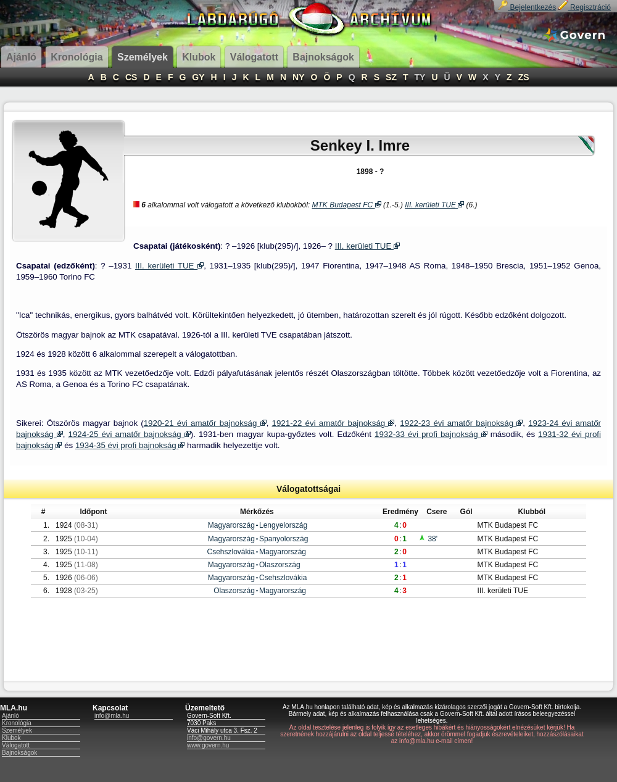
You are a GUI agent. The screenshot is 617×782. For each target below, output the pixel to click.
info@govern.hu (209, 737)
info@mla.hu (111, 715)
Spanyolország (283, 539)
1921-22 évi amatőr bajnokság (333, 423)
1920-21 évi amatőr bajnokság (205, 423)
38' (427, 539)
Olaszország (279, 564)
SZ (391, 77)
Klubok (11, 737)
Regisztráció (584, 7)
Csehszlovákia (231, 551)
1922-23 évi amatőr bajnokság (461, 423)
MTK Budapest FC (346, 205)
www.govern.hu (208, 745)
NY (298, 77)
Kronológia (16, 723)
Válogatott (16, 745)
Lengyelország (283, 525)
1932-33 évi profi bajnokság (431, 434)
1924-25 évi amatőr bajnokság (129, 434)
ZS (523, 77)
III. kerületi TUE (434, 205)
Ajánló (10, 715)
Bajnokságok (19, 752)
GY (198, 77)
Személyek (17, 730)
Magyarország (231, 525)
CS (131, 77)
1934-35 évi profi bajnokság (129, 445)
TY (420, 77)
